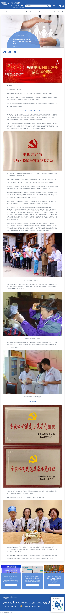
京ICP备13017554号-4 (9, 606)
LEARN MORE (11, 585)
